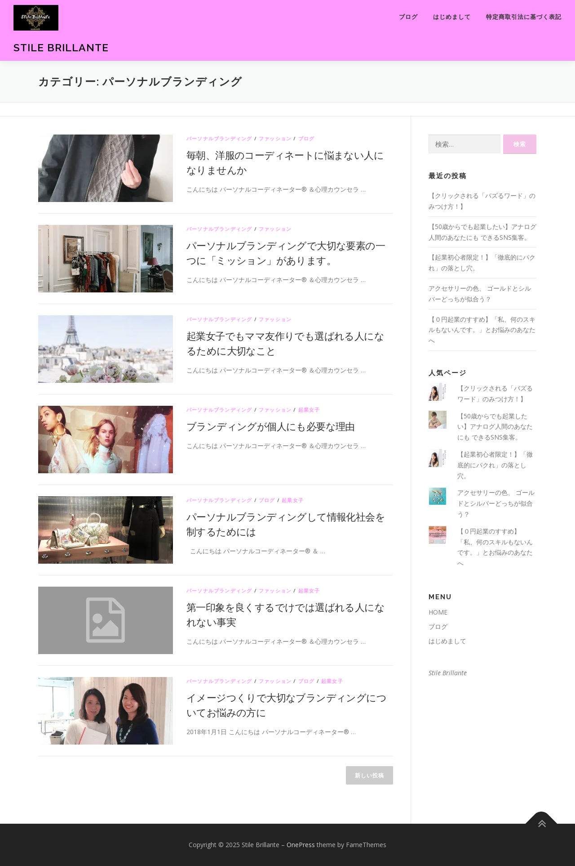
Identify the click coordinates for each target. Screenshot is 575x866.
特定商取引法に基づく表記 (524, 16)
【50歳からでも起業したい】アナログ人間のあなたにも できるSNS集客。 (495, 427)
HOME (438, 612)
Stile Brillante (61, 47)
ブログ (408, 16)
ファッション (275, 138)
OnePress (301, 844)
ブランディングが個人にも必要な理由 (270, 426)
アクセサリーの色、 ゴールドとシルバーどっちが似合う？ (496, 503)
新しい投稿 (369, 775)
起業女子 (309, 409)
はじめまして (452, 16)
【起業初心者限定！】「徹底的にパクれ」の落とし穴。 (495, 465)
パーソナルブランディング (219, 138)
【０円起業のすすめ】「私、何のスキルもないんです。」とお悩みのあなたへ (482, 330)
